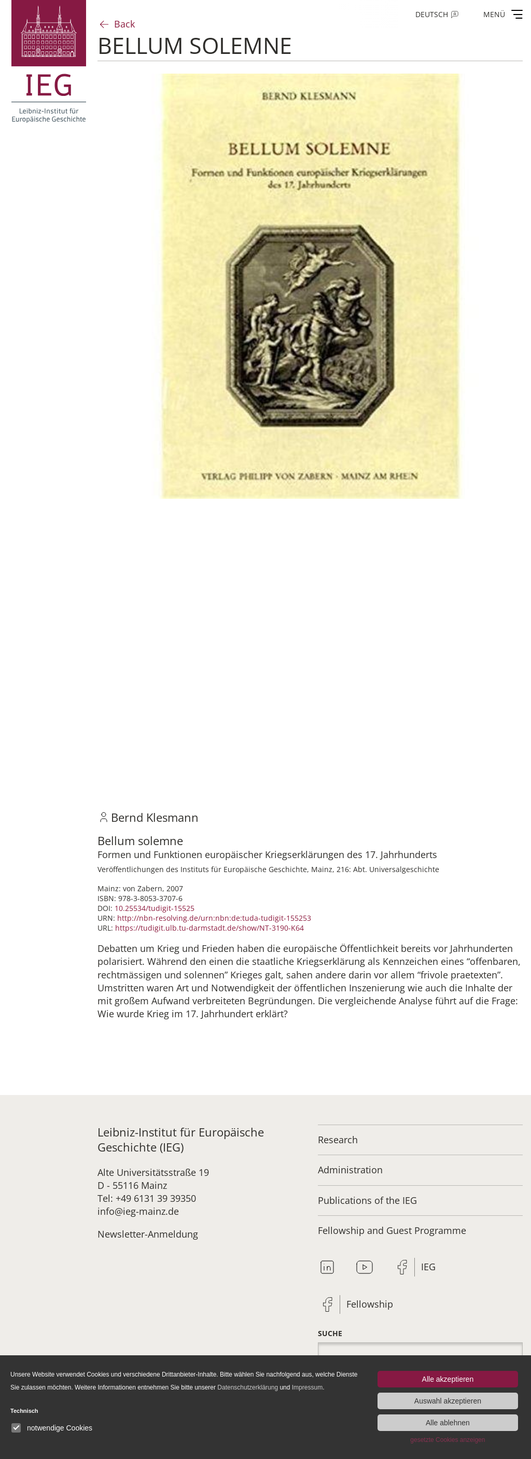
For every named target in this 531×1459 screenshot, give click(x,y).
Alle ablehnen (448, 1423)
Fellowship (369, 1304)
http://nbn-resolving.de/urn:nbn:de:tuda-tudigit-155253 (214, 918)
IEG (428, 1266)
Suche (330, 1333)
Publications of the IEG (367, 1200)
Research (338, 1139)
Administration (350, 1169)
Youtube (364, 1267)
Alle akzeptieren (448, 1379)
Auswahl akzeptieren (447, 1401)
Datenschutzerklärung (247, 1387)
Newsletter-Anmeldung (147, 1234)
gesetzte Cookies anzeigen (447, 1439)
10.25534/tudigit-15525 (154, 908)
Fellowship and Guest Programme (392, 1230)
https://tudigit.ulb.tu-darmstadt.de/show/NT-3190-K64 (209, 928)
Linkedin (327, 1267)
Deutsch (431, 14)
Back (124, 24)
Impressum (307, 1387)
